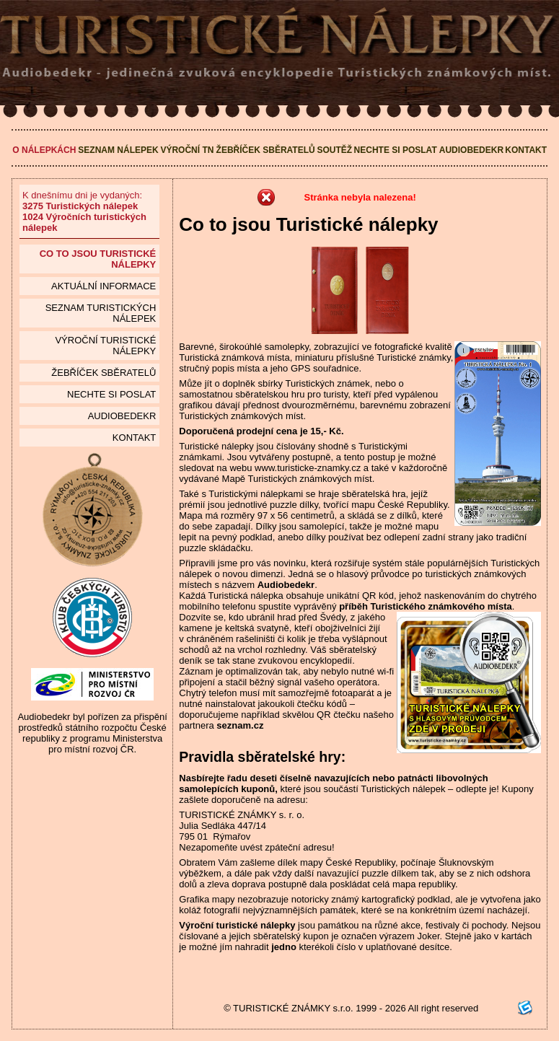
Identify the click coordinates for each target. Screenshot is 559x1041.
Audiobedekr (471, 150)
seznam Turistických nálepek (101, 313)
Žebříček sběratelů (265, 150)
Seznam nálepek (118, 150)
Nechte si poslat (395, 150)
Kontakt (526, 150)
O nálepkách (44, 150)
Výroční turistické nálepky (105, 345)
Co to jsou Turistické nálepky (98, 259)
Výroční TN (187, 150)
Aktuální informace (103, 286)
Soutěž (334, 150)
